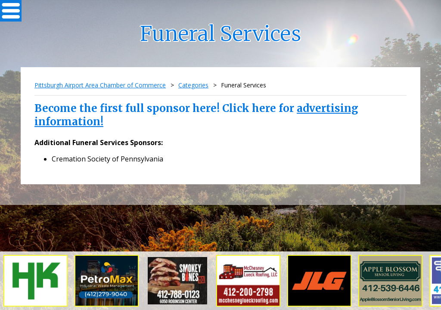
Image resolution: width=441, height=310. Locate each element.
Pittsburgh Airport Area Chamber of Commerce (100, 85)
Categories (193, 85)
